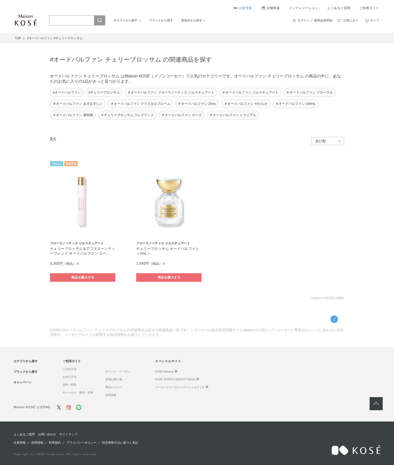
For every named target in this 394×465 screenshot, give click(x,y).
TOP (18, 38)
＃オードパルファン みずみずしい (78, 104)
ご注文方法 (69, 368)
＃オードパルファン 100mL (295, 104)
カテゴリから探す (125, 20)
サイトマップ (68, 434)
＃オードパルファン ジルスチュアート (250, 92)
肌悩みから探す (191, 20)
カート (374, 20)
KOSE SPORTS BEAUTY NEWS (175, 379)
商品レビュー (113, 387)
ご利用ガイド (369, 8)
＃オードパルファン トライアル (233, 115)
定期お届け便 (113, 379)
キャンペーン (23, 382)
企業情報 (245, 8)
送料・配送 (69, 384)
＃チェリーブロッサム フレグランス (127, 115)
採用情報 (37, 442)
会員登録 (110, 394)
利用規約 (55, 442)
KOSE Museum (164, 371)
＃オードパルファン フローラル (309, 92)
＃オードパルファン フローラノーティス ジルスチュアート (170, 92)
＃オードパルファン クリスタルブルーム (140, 104)
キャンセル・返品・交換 (78, 392)
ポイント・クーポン (117, 371)
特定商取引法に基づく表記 (120, 442)
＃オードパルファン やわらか (246, 104)
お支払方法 (69, 376)
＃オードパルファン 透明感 (73, 115)
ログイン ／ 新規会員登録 (315, 20)
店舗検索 (273, 8)
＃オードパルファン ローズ (182, 115)
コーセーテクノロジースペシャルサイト (180, 387)
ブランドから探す (161, 20)
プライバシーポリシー (81, 442)
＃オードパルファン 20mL (197, 104)
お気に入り (350, 20)
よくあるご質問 (339, 8)
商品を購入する (82, 277)
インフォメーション (304, 8)
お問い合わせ (47, 434)
